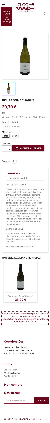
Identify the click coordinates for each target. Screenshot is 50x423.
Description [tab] (14, 173)
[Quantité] (5, 148)
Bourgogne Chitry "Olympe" (20, 296)
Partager (13, 161)
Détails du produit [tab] (18, 178)
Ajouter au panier (28, 148)
